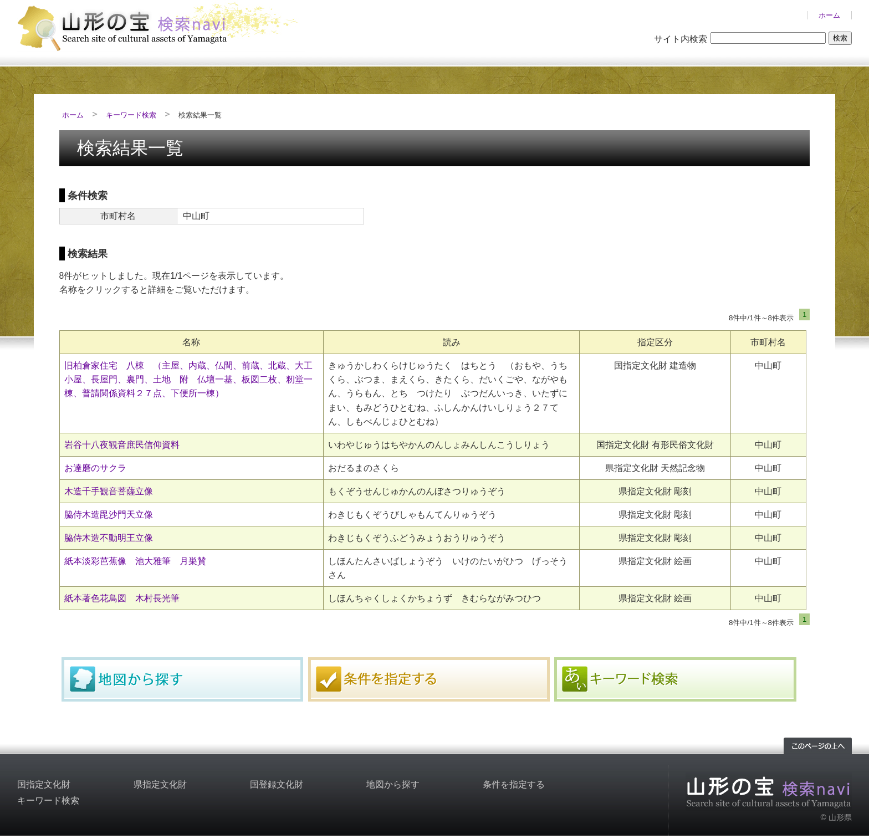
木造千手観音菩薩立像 (108, 491)
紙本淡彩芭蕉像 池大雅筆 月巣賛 (135, 561)
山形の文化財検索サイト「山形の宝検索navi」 (161, 26)
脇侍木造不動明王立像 (108, 538)
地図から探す (182, 679)
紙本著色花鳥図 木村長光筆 (122, 598)
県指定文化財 (160, 784)
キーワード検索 (131, 115)
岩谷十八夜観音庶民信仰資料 (122, 444)
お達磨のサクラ (95, 468)
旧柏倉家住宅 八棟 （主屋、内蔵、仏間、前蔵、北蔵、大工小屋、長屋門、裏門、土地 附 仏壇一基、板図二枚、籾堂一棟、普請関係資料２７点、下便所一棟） (188, 379)
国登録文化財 (276, 784)
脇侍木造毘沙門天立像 (108, 514)
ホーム (829, 15)
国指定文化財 (43, 784)
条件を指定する (429, 679)
